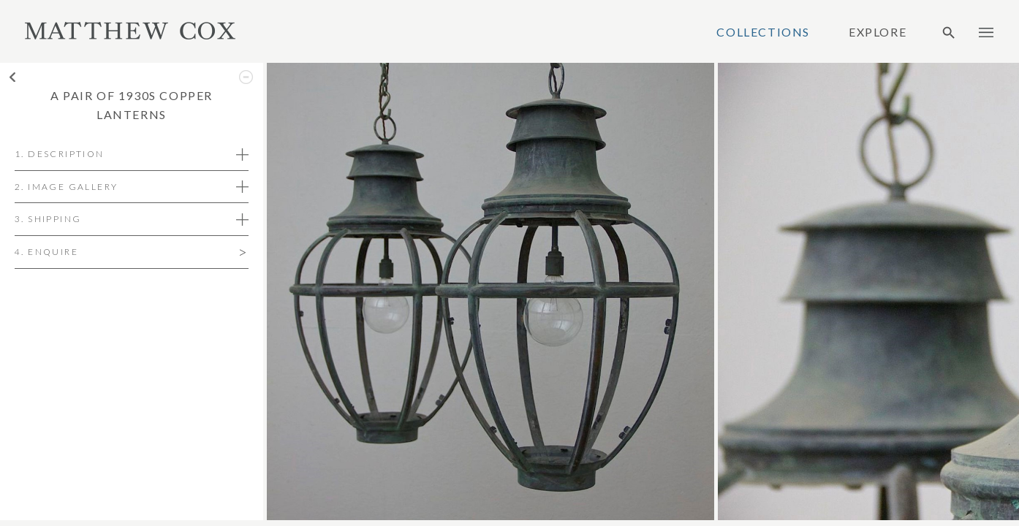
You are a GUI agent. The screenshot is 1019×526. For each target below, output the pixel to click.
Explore (877, 32)
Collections (763, 32)
